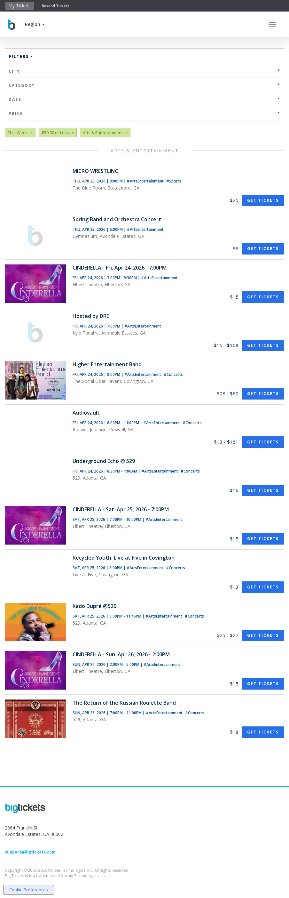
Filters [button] (21, 56)
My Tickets (19, 6)
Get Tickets (263, 200)
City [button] (144, 71)
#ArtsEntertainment (146, 181)
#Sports (173, 181)
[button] (35, 24)
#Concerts (173, 374)
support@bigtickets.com (30, 852)
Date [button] (144, 99)
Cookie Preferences (28, 890)
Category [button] (144, 85)
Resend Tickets (55, 6)
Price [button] (144, 113)
